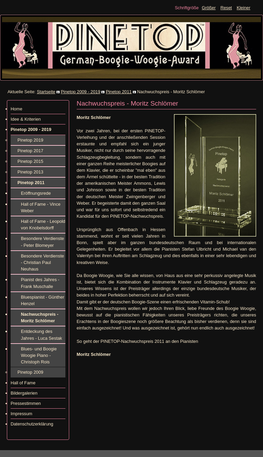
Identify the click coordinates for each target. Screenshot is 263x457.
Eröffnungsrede (36, 193)
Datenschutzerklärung (32, 423)
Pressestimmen (26, 403)
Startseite (46, 91)
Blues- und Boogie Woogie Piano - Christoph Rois (39, 355)
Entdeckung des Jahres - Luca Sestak (41, 334)
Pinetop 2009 (30, 372)
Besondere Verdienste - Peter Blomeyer (42, 242)
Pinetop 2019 (30, 140)
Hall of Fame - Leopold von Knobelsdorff (43, 224)
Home (16, 108)
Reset (226, 7)
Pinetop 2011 (119, 91)
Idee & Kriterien (26, 119)
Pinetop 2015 (30, 161)
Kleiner (243, 7)
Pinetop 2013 (30, 172)
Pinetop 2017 (30, 150)
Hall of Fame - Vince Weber (41, 207)
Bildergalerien (24, 393)
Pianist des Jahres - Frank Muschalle (40, 283)
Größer (209, 7)
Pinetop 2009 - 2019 (80, 91)
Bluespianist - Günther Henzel (42, 300)
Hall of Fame (23, 382)
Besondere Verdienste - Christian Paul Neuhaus (42, 262)
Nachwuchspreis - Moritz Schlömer (40, 317)
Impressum (21, 413)
